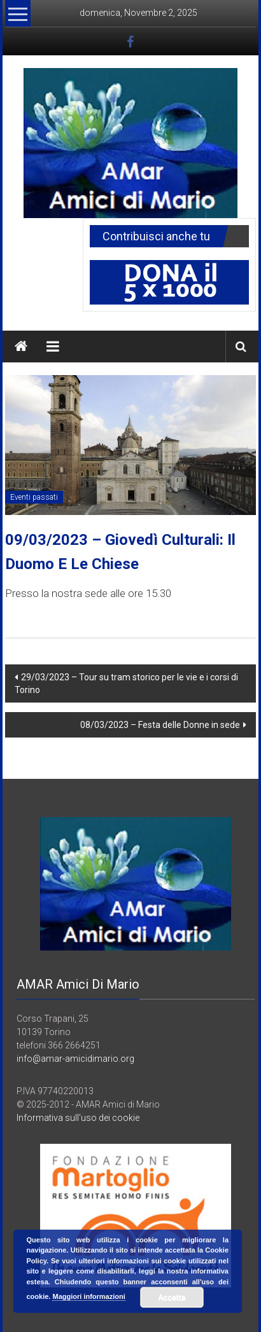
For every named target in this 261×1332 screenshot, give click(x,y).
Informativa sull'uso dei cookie (78, 1118)
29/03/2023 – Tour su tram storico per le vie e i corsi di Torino (126, 683)
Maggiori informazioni (88, 1296)
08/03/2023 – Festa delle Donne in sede (160, 725)
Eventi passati (34, 497)
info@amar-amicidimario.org (75, 1059)
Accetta (171, 1297)
